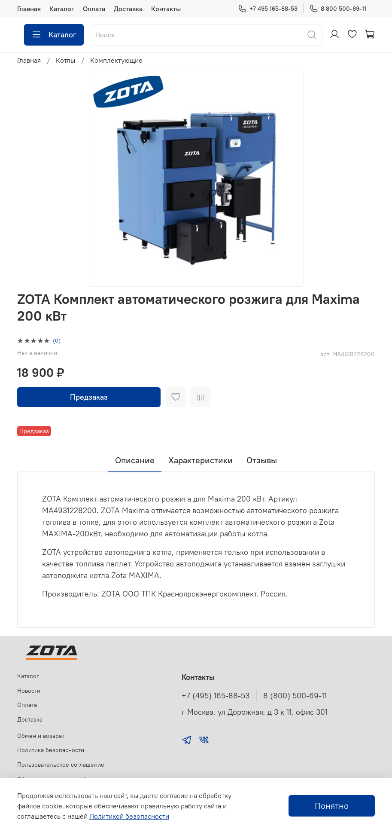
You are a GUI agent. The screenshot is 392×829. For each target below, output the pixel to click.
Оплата (94, 8)
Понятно (332, 805)
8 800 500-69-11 (337, 8)
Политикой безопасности (129, 816)
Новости (28, 690)
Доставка (128, 8)
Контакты (166, 8)
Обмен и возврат (40, 736)
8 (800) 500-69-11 (295, 696)
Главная (29, 8)
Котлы (65, 60)
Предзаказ (89, 397)
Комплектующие (116, 60)
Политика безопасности (50, 750)
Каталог (61, 8)
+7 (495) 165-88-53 (215, 696)
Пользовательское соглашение (60, 764)
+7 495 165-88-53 (268, 8)
